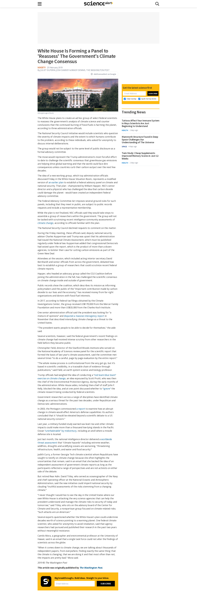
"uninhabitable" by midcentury (61, 430)
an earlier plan (55, 182)
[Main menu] (40, 4)
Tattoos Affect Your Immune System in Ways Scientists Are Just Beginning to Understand (140, 123)
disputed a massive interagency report (84, 315)
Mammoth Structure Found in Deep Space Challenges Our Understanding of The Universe (140, 139)
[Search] (157, 4)
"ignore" (107, 388)
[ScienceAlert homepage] (98, 4)
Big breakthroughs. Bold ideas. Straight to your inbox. (82, 578)
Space (124, 146)
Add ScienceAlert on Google (103, 74)
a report (80, 408)
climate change (45, 222)
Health (125, 130)
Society (41, 67)
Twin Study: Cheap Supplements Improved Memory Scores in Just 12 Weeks (140, 156)
